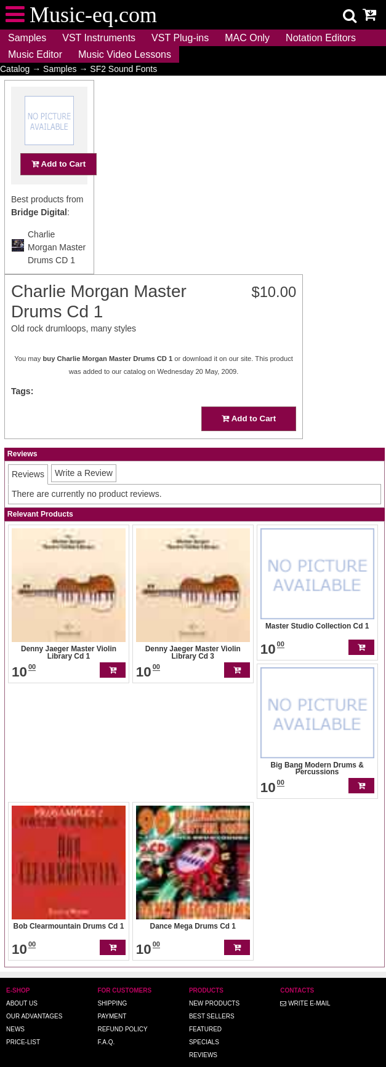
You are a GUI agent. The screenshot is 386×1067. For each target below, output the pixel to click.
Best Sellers (212, 999)
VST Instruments (98, 38)
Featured (205, 1012)
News (15, 1012)
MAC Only (247, 38)
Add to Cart (58, 187)
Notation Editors (321, 38)
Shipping (112, 986)
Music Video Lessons (124, 54)
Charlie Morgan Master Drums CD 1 (57, 271)
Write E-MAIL (305, 986)
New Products (214, 986)
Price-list (23, 1024)
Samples (27, 38)
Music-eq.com (230, 1063)
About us (22, 986)
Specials (204, 1024)
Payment (111, 999)
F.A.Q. (106, 1024)
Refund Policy (122, 1012)
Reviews (203, 1037)
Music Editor (35, 54)
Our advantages (34, 999)
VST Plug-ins (180, 38)
